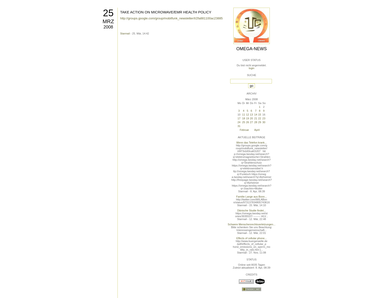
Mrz (108, 21)
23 (263, 118)
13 (251, 114)
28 (255, 122)
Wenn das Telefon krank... (251, 142)
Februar (244, 129)
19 (247, 118)
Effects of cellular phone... (251, 238)
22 (259, 118)
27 (251, 122)
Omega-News (251, 48)
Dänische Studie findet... (251, 210)
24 (238, 122)
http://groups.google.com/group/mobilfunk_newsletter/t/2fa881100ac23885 (171, 18)
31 (238, 126)
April (256, 129)
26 (247, 122)
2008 (108, 27)
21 (255, 118)
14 (255, 114)
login (251, 68)
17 (238, 118)
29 (259, 122)
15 (259, 114)
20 (251, 118)
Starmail (125, 33)
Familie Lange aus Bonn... (251, 196)
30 (263, 122)
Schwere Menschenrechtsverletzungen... (252, 224)
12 (247, 114)
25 (108, 13)
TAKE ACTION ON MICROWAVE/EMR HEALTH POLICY (165, 12)
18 (243, 118)
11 (243, 114)
